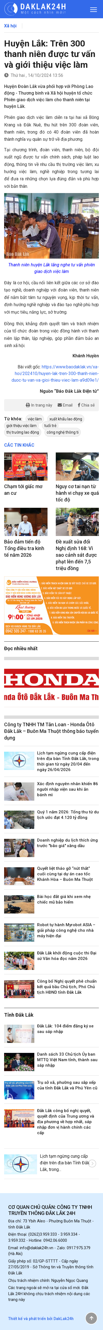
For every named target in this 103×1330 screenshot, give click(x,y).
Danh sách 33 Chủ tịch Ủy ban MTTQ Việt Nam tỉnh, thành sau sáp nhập (67, 1060)
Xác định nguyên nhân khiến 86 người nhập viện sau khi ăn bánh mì (67, 789)
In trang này (39, 405)
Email (65, 405)
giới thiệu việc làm (21, 425)
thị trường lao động (22, 432)
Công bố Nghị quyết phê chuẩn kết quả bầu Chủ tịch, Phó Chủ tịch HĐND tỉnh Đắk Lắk (67, 987)
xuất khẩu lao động (65, 419)
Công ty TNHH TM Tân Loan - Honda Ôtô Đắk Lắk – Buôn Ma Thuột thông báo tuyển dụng (51, 731)
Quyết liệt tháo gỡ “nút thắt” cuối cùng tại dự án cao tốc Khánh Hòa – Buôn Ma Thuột (65, 874)
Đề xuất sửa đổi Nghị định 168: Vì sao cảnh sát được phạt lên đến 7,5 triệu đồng (76, 555)
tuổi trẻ (50, 425)
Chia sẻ (86, 405)
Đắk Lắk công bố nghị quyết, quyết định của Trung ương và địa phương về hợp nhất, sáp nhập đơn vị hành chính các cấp (65, 1121)
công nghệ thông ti (63, 432)
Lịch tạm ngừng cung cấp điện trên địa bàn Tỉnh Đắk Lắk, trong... (65, 1163)
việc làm (35, 419)
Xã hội (10, 25)
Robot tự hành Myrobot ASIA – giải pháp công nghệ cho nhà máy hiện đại (66, 930)
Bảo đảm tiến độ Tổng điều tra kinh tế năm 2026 (24, 548)
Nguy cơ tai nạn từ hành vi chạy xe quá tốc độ (77, 493)
